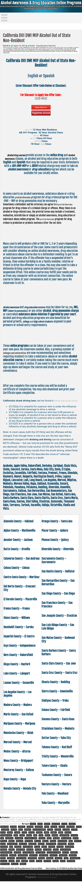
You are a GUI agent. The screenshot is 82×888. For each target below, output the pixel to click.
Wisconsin (15, 867)
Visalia (63, 865)
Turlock (11, 865)
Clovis (46, 830)
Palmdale (51, 850)
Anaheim (47, 827)
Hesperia (68, 836)
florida (3, 836)
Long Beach (9, 842)
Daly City (13, 833)
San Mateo (74, 856)
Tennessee (58, 862)
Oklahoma (18, 850)
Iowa (35, 839)
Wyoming (23, 867)
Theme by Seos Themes (46, 883)
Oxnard (44, 850)
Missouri (37, 845)
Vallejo (32, 865)
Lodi (2, 842)
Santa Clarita (44, 859)
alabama (32, 827)
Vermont (39, 865)
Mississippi (28, 845)
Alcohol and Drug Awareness (20, 821)
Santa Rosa (72, 859)
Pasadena (60, 850)
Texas (66, 862)
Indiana (29, 839)
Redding (11, 853)
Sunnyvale (50, 862)
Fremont (17, 836)
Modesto (45, 845)
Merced (75, 842)
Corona (79, 830)
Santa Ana (13, 859)
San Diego (17, 856)
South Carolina (21, 862)
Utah (17, 865)
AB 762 (33, 138)
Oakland (71, 847)
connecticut (70, 830)
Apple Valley (55, 827)
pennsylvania (69, 850)
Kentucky (54, 839)
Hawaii (46, 836)
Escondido (66, 833)
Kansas (47, 839)
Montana (52, 845)
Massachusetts (66, 842)
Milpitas (11, 845)
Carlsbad (30, 830)
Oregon (37, 850)
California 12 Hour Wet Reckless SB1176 (47, 821)
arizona (64, 827)
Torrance (4, 865)
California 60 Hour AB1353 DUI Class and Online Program (49, 823)
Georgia (31, 836)
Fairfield (74, 833)
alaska (40, 827)
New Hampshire (12, 847)
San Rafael (4, 859)
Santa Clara (33, 859)
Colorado (54, 830)
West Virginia (5, 867)
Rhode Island (20, 853)
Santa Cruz (53, 859)
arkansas (72, 827)
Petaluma (3, 853)
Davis (20, 833)
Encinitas (57, 833)
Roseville (38, 853)
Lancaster (74, 839)
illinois (22, 839)
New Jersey (22, 847)
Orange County (27, 850)
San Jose (65, 856)
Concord (61, 830)
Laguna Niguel (64, 839)
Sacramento (47, 853)
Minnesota (19, 845)
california (22, 830)
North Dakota (62, 847)
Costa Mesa (5, 833)
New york (41, 847)
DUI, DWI (7, 311)
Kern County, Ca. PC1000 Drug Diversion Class (60, 874)
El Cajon (50, 833)
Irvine (41, 839)
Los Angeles (19, 842)
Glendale (39, 836)
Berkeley (13, 830)
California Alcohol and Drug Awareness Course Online (25, 871)
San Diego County (28, 856)
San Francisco (40, 856)
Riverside (30, 853)
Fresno (24, 836)
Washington (70, 865)
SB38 (42, 143)
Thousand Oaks (75, 862)
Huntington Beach (6, 839)
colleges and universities (17, 353)
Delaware (28, 833)
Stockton (41, 862)
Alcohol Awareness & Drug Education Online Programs (41, 6)
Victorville (47, 865)
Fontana (10, 836)
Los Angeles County (31, 842)
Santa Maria (63, 859)
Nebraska (78, 845)
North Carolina (50, 847)
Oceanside (4, 850)
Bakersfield (4, 830)
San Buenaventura (6, 856)
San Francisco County (53, 856)
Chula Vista (38, 830)
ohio (11, 850)
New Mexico (32, 847)
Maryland (56, 842)
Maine (49, 842)
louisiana (42, 842)
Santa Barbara (22, 859)
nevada (3, 847)
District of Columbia (39, 833)
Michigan (3, 845)
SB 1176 (28, 129)
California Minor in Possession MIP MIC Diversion (51, 825)
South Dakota (32, 862)
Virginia (55, 865)
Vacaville (24, 865)
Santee (3, 862)
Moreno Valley (62, 845)
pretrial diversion (24, 197)
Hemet (61, 836)
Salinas (55, 853)
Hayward (53, 836)
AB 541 (36, 135)
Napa (70, 845)
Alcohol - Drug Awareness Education (43, 46)
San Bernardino (65, 853)
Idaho (15, 839)
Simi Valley (11, 862)
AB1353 (38, 141)
